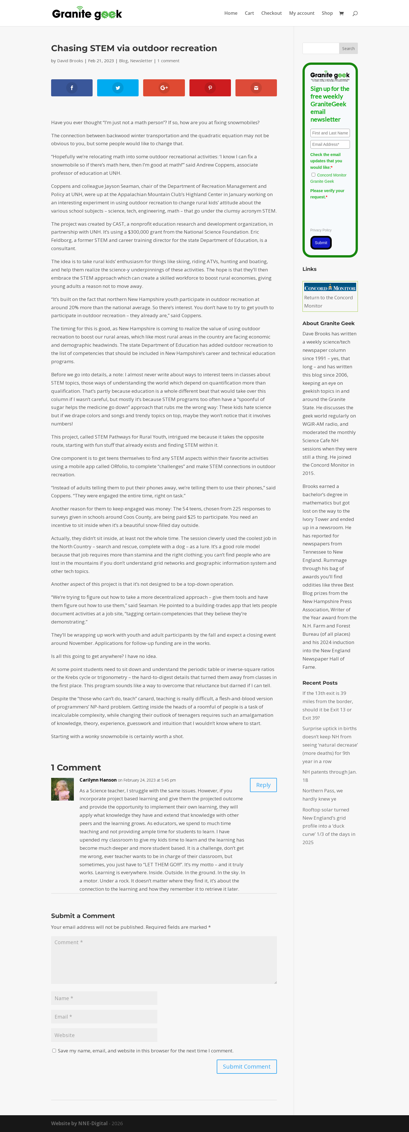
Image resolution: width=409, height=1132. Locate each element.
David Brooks (70, 60)
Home (230, 13)
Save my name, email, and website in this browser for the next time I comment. (145, 1050)
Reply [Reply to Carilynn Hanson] (263, 785)
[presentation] (353, 213)
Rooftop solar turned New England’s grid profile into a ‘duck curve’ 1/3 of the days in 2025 (328, 826)
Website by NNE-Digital (79, 1123)
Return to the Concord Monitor (330, 297)
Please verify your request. (327, 193)
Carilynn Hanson (98, 780)
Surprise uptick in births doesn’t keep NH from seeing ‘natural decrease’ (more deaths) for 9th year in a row (330, 745)
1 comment (168, 60)
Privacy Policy (321, 230)
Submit (321, 242)
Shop (327, 13)
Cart (249, 13)
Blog (123, 60)
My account (301, 13)
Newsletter (141, 60)
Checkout (271, 13)
